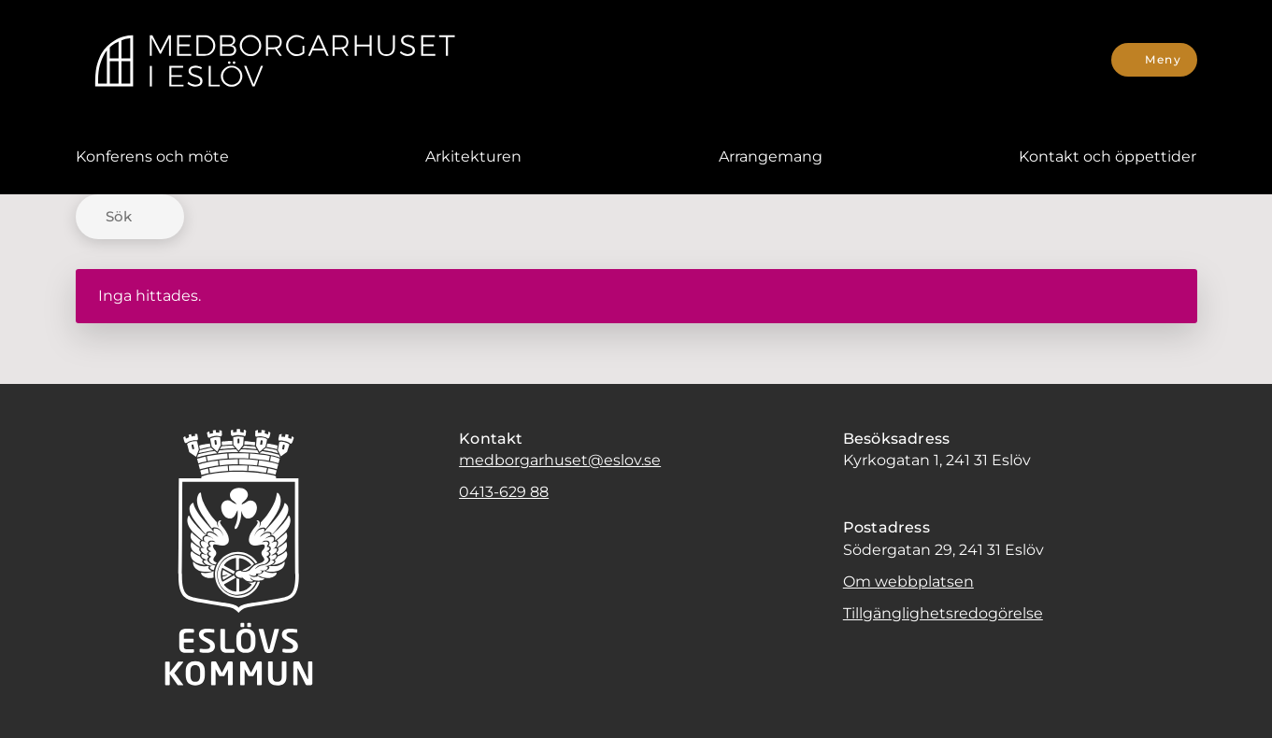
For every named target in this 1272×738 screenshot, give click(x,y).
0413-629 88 (504, 492)
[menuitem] (152, 157)
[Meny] (1153, 60)
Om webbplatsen (908, 581)
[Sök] (130, 216)
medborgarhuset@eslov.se (560, 460)
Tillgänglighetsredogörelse (943, 613)
